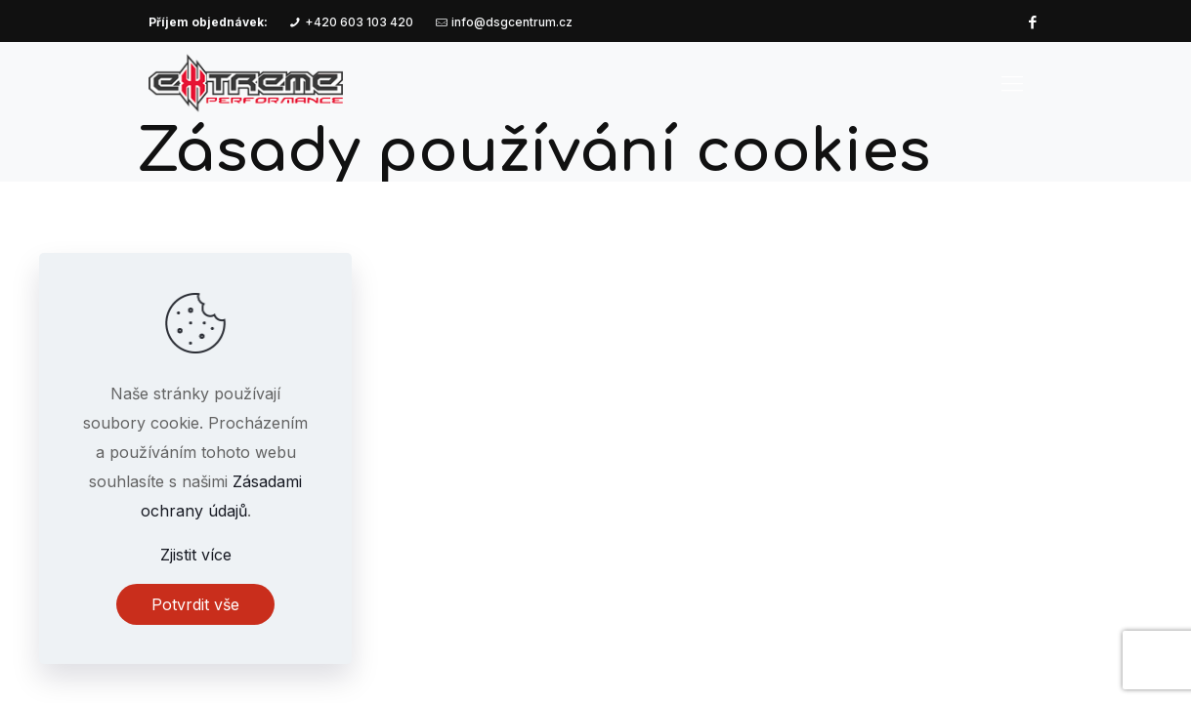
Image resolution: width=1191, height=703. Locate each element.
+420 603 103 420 (359, 22)
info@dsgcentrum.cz (512, 22)
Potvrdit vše (195, 604)
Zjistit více (196, 554)
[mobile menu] (1012, 83)
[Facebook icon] (1033, 22)
